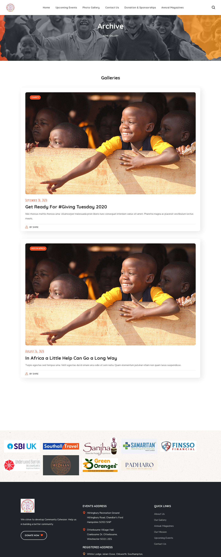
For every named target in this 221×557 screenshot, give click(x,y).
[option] (110, 143)
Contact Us (160, 544)
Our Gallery (160, 520)
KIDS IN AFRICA (38, 248)
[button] (213, 7)
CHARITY (35, 97)
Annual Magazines (164, 526)
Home (106, 35)
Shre (35, 227)
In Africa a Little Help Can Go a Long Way (71, 358)
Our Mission (160, 532)
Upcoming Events (163, 538)
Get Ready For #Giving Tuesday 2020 (66, 207)
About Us (159, 514)
